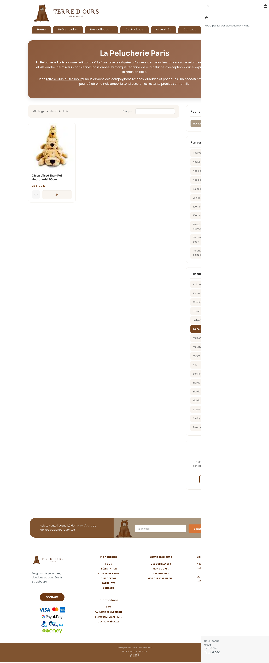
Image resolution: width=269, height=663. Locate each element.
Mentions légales (108, 621)
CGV (108, 607)
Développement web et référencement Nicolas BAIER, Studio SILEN (135, 652)
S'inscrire (199, 528)
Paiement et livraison (108, 612)
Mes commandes (160, 563)
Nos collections (108, 573)
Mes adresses (161, 573)
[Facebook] (203, 588)
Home (108, 563)
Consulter (57, 194)
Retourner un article (108, 616)
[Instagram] (213, 588)
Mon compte (161, 568)
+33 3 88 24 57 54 (208, 564)
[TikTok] (223, 588)
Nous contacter (213, 479)
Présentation (108, 568)
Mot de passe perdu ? (161, 578)
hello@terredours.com (212, 568)
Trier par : (128, 111)
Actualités (108, 583)
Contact (108, 588)
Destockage (108, 578)
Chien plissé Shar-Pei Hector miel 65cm (47, 177)
